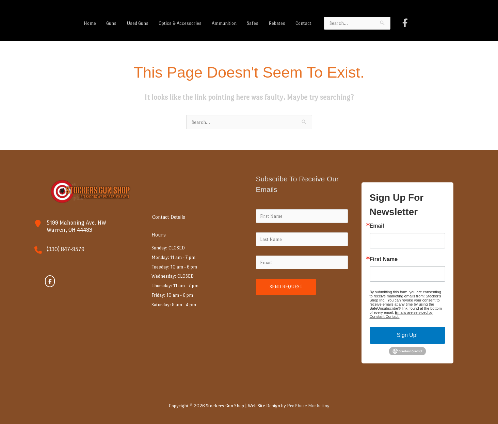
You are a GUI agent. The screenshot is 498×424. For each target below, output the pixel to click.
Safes (252, 23)
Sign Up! (407, 335)
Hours (159, 235)
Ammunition (224, 23)
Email (377, 226)
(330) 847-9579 (66, 249)
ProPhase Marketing (308, 405)
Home (90, 23)
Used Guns (137, 23)
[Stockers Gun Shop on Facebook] (405, 23)
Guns (111, 23)
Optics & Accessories (180, 23)
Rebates (277, 23)
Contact (303, 23)
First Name (384, 259)
